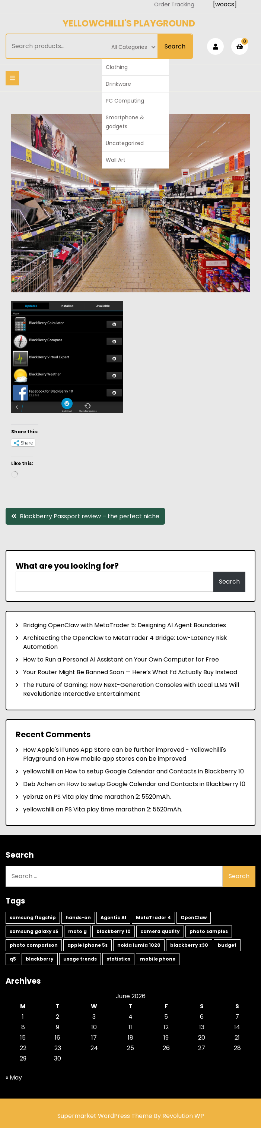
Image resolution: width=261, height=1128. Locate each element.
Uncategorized (125, 143)
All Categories (133, 47)
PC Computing (125, 100)
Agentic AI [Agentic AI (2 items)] (113, 917)
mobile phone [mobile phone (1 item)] (157, 959)
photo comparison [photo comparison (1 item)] (34, 945)
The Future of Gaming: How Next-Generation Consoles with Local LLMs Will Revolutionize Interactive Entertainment (131, 689)
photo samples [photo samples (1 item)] (209, 931)
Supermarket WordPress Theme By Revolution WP (130, 1116)
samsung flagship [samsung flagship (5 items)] (33, 917)
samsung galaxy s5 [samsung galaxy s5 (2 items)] (34, 931)
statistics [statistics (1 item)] (118, 959)
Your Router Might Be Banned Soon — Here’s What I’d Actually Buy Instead (130, 672)
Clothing (117, 67)
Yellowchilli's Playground (129, 23)
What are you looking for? (67, 565)
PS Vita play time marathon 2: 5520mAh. (112, 796)
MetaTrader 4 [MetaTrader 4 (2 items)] (153, 917)
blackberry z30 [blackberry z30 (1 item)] (189, 945)
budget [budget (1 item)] (227, 945)
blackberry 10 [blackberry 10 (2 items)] (113, 931)
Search (175, 46)
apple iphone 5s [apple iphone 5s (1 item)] (87, 945)
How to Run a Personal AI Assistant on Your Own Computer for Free (121, 659)
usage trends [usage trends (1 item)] (80, 959)
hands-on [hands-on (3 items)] (78, 917)
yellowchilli (38, 771)
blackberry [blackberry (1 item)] (40, 959)
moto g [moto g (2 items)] (77, 931)
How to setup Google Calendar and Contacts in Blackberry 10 (154, 771)
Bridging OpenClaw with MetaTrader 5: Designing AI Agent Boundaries (124, 625)
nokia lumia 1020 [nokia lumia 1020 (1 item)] (138, 945)
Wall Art (115, 160)
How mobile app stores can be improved (126, 758)
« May (14, 1077)
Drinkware (118, 84)
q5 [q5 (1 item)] (13, 959)
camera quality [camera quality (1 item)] (160, 931)
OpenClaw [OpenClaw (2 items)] (194, 917)
